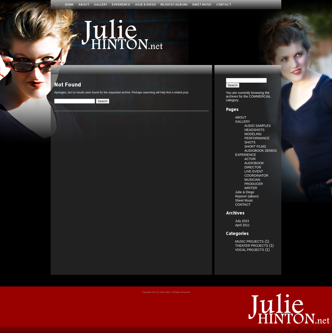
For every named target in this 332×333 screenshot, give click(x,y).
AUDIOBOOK (254, 163)
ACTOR (250, 159)
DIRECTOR (252, 167)
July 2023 (242, 221)
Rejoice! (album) (173, 4)
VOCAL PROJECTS (249, 250)
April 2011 (242, 225)
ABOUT (83, 4)
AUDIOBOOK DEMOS (260, 150)
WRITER (250, 188)
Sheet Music (202, 4)
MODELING (253, 134)
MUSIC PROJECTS (249, 241)
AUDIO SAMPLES (257, 126)
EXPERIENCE (121, 4)
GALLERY (100, 4)
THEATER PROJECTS (251, 245)
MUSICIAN (252, 179)
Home (69, 4)
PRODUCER (253, 184)
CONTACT (223, 4)
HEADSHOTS (254, 130)
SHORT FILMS (255, 146)
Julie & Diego (145, 4)
